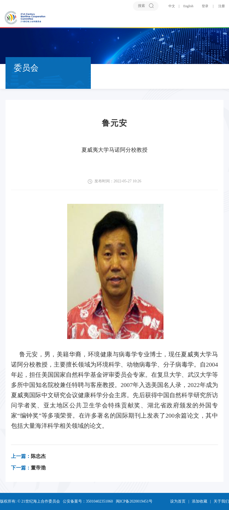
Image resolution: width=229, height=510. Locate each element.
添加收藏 (199, 501)
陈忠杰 (28, 456)
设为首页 (178, 501)
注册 (221, 6)
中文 (171, 6)
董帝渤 (28, 468)
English (188, 6)
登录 (205, 6)
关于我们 (221, 501)
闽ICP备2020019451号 (134, 501)
